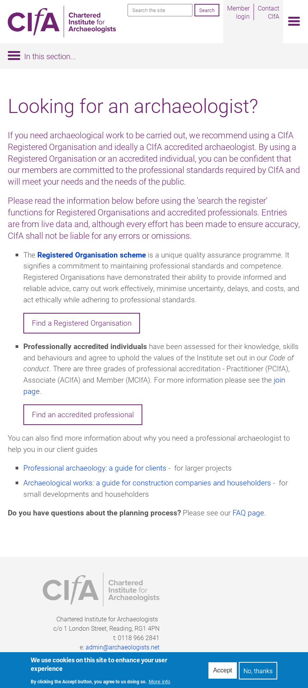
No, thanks (258, 673)
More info (159, 683)
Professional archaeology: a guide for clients (94, 468)
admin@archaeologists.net (122, 647)
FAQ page (248, 512)
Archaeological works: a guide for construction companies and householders (147, 482)
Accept (222, 672)
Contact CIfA (268, 12)
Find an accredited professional (83, 414)
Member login (238, 12)
